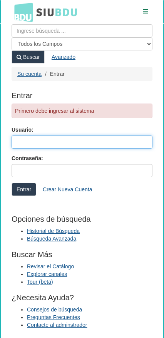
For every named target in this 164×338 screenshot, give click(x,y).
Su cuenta (29, 74)
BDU (22, 12)
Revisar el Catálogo (50, 266)
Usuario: (22, 130)
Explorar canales (47, 274)
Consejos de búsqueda (54, 309)
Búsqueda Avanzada (51, 239)
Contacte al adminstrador (57, 325)
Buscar (28, 57)
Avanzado (63, 57)
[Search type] (82, 43)
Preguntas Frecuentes (53, 317)
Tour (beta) (40, 282)
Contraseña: (27, 158)
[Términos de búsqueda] (82, 30)
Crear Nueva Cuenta (67, 189)
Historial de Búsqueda (53, 231)
